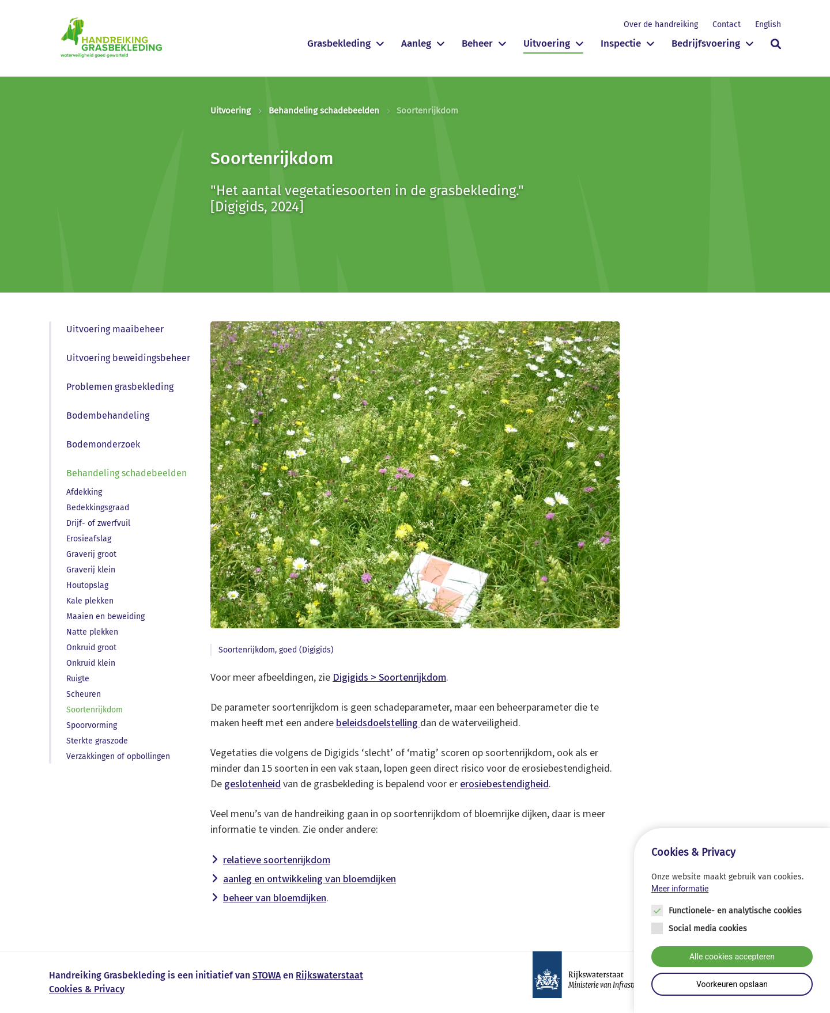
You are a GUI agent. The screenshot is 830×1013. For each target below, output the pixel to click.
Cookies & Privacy (86, 989)
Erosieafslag (88, 539)
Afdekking (84, 492)
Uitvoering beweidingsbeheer (128, 357)
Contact (726, 24)
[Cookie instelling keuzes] (732, 922)
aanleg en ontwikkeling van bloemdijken (309, 879)
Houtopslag (87, 585)
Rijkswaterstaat (329, 975)
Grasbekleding (339, 43)
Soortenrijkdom (94, 710)
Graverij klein (90, 570)
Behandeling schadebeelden (324, 110)
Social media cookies (708, 930)
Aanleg (416, 43)
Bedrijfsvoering (705, 43)
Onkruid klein (90, 663)
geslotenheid (252, 784)
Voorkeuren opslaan (732, 986)
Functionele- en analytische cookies (735, 912)
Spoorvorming (91, 725)
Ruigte (77, 679)
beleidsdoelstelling (378, 723)
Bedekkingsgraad (97, 508)
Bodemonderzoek (103, 444)
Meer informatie (679, 889)
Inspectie (621, 43)
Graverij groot (91, 554)
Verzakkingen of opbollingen (118, 756)
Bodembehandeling (107, 415)
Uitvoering (546, 43)
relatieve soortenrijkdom (276, 860)
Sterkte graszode (97, 741)
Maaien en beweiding (105, 616)
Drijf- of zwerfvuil (98, 523)
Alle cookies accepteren (732, 958)
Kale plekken (90, 601)
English (768, 24)
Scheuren (83, 694)
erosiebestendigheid (504, 784)
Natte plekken (92, 632)
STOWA (266, 975)
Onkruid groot (91, 647)
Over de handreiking (661, 24)
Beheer (477, 43)
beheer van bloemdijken (274, 898)
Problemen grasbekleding (119, 386)
